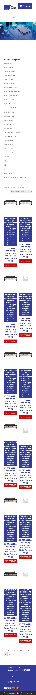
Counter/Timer (9, 79)
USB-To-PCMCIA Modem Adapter (15, 177)
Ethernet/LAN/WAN (10, 108)
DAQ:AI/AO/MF (9, 83)
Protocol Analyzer (10, 153)
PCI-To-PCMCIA (9, 140)
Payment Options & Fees (12, 132)
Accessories (8, 63)
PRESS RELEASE (9, 149)
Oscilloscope (8, 128)
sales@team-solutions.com (18, 676)
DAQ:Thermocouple (10, 87)
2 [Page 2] (11, 651)
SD (4, 169)
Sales (5, 165)
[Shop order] (21, 191)
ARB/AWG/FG (8, 67)
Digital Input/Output (10, 100)
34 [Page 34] (21, 651)
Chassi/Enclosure (9, 71)
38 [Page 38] (9, 654)
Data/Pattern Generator (12, 92)
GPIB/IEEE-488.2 (9, 112)
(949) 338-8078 (13, 682)
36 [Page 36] (28, 651)
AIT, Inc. (29, 693)
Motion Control (9, 124)
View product (10, 265)
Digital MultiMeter (10, 104)
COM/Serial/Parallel (10, 75)
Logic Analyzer (8, 120)
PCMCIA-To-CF (8, 145)
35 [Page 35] (24, 651)
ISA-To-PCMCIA (9, 116)
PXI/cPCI (6, 157)
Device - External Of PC (11, 96)
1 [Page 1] (8, 651)
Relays (6, 161)
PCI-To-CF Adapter (10, 136)
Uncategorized (9, 173)
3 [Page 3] (14, 651)
